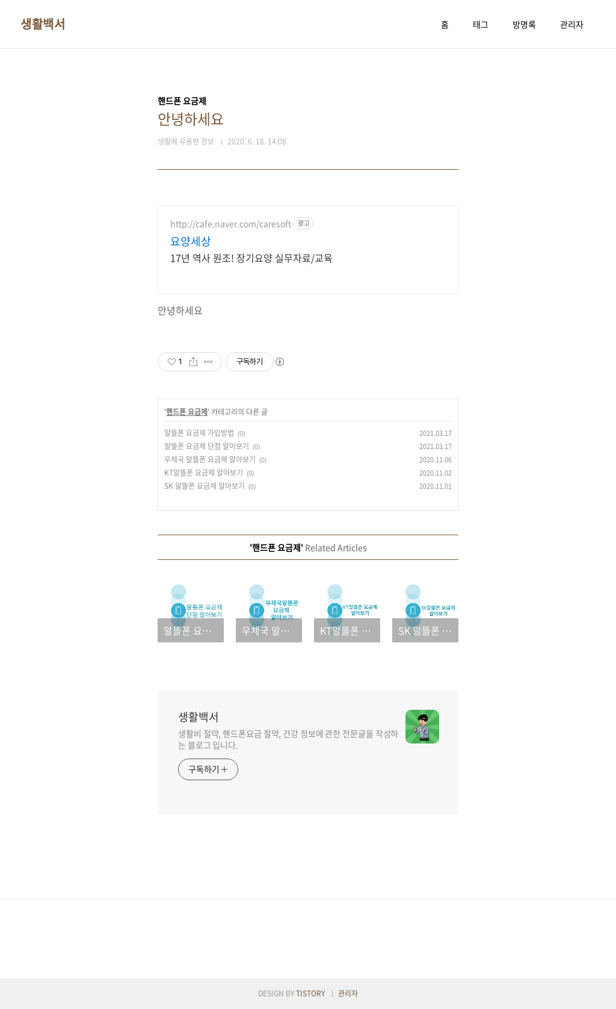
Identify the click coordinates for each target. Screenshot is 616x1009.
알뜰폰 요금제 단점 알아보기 (206, 446)
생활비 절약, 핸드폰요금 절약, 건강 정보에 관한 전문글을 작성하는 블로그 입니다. (288, 739)
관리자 (572, 24)
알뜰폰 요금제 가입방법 (199, 432)
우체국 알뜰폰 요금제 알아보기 (210, 459)
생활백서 (42, 24)
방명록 (524, 24)
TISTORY (310, 993)
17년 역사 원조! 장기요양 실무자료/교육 (251, 257)
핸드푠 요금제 (187, 411)
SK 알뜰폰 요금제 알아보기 (204, 485)
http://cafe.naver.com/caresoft (230, 224)
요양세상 (190, 241)
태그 (480, 24)
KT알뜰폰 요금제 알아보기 (203, 472)
